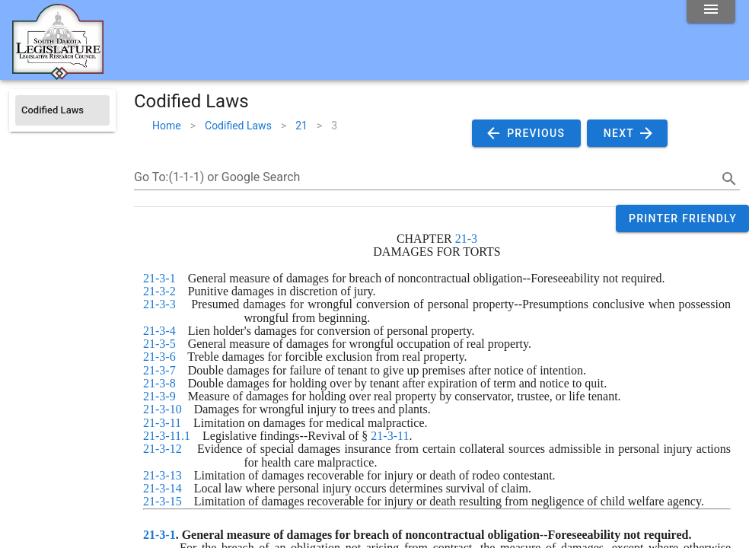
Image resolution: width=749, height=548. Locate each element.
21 (301, 125)
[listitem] (62, 110)
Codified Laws (238, 125)
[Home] (58, 73)
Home (166, 125)
